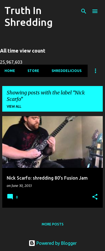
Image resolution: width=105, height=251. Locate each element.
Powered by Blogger (53, 243)
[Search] (83, 11)
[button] (95, 197)
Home (9, 71)
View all (14, 106)
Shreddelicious (66, 71)
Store (33, 71)
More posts (53, 224)
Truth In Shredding (28, 16)
